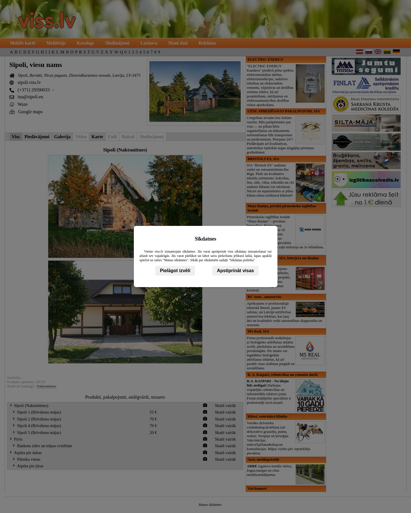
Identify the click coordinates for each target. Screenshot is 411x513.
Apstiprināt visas (235, 270)
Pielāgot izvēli (175, 270)
